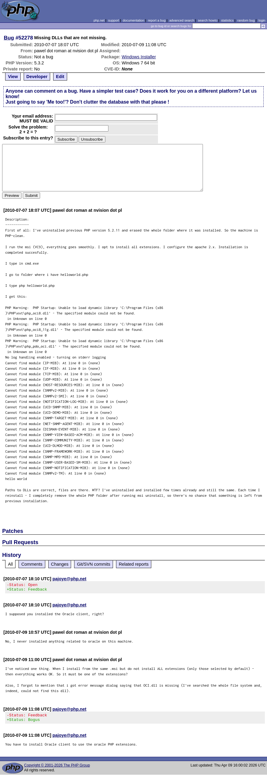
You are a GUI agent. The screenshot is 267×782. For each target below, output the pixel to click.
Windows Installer (139, 56)
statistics (227, 20)
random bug (246, 20)
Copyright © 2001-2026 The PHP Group (57, 769)
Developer (37, 76)
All (10, 564)
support (113, 20)
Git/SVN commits (93, 564)
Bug (9, 38)
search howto (207, 20)
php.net (99, 20)
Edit (60, 76)
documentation (133, 20)
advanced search (181, 20)
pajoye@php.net (70, 578)
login (261, 20)
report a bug (157, 20)
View (13, 76)
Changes (60, 564)
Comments (32, 564)
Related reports (134, 564)
